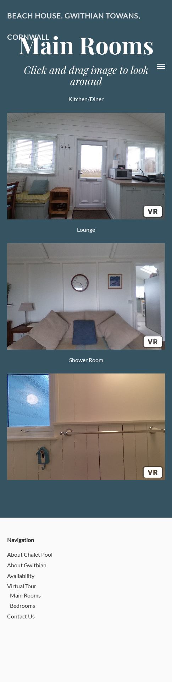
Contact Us (21, 616)
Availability (20, 575)
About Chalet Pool (29, 554)
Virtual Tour (21, 586)
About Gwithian (26, 565)
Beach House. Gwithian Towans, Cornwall (73, 26)
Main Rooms (25, 595)
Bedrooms (22, 605)
